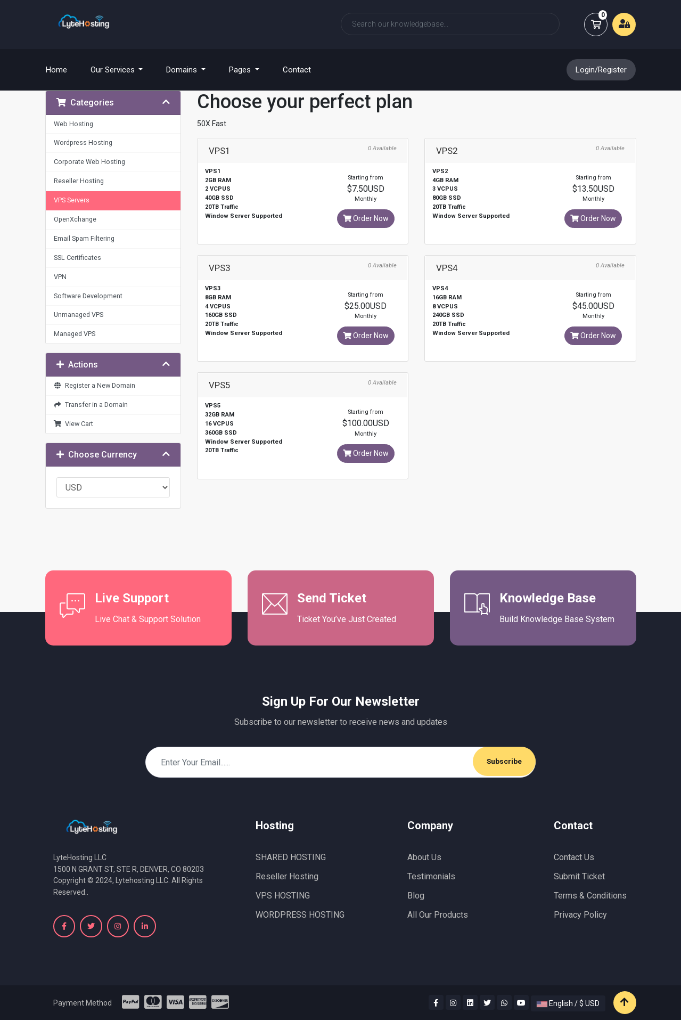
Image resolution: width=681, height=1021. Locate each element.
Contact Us (574, 857)
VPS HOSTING (283, 896)
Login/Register (601, 70)
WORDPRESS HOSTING (300, 915)
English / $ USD (568, 1004)
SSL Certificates (77, 258)
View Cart (74, 424)
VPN (60, 277)
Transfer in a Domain (91, 405)
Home (63, 69)
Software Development (88, 296)
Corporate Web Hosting (89, 162)
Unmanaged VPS (78, 314)
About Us (424, 857)
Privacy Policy (580, 915)
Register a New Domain (95, 385)
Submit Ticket (579, 876)
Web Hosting (73, 124)
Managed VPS (74, 334)
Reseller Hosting (79, 181)
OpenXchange (75, 219)
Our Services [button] (114, 70)
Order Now (366, 218)
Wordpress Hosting (83, 142)
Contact (297, 70)
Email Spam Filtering (84, 238)
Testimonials (431, 876)
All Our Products (437, 915)
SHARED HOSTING (291, 857)
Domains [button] (182, 70)
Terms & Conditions (590, 896)
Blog (415, 896)
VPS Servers (71, 200)
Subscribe (503, 761)
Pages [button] (241, 70)
